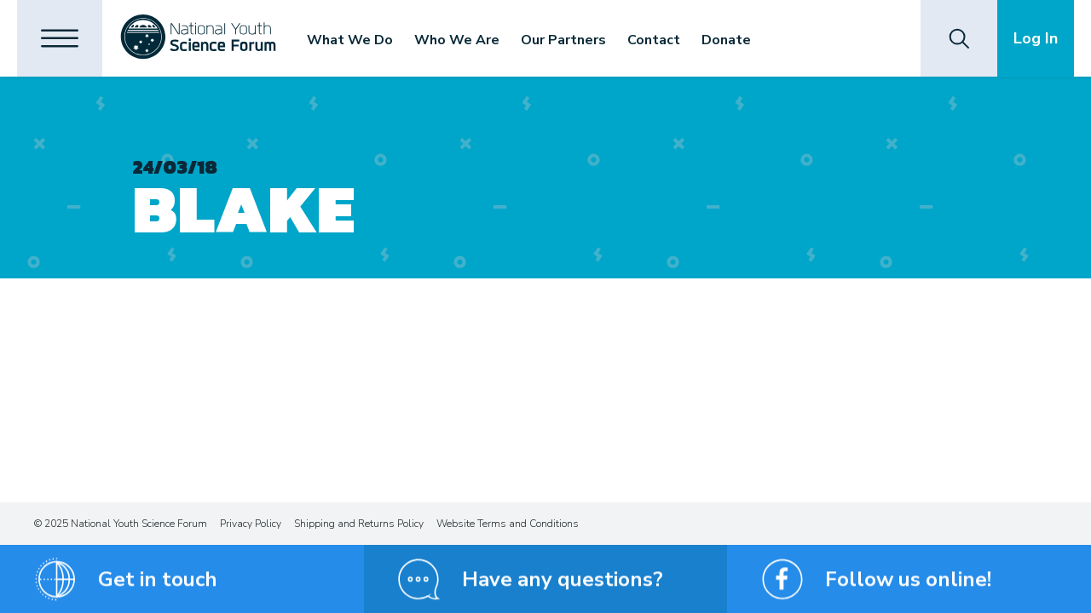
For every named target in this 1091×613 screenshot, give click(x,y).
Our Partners (563, 40)
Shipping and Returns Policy (359, 523)
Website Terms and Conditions (507, 523)
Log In (1035, 38)
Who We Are (456, 40)
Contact (653, 40)
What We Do (350, 40)
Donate (726, 40)
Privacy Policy (250, 523)
